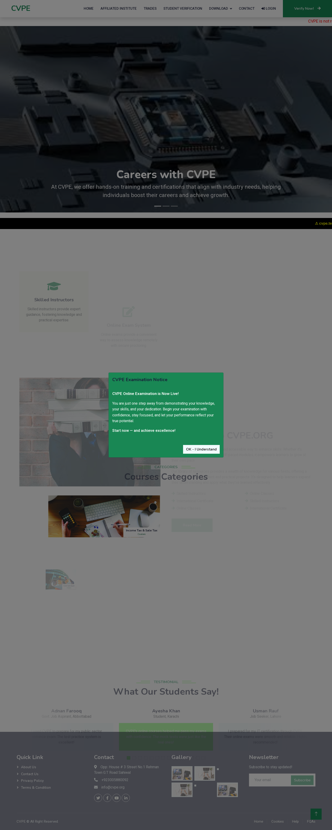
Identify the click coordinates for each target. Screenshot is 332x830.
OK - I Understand (201, 449)
